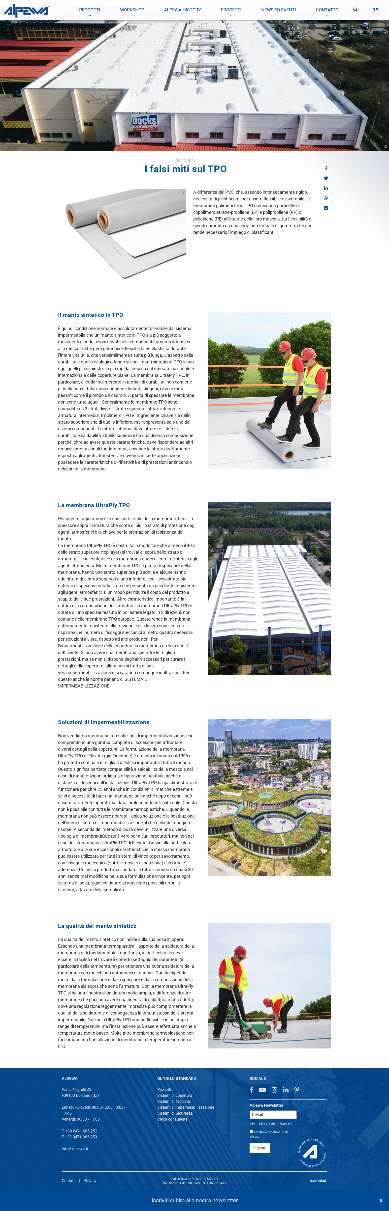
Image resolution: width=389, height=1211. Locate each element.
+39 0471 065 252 (81, 1131)
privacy (254, 1136)
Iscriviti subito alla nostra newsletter (195, 1200)
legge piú (286, 1123)
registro (259, 1148)
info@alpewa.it (75, 1149)
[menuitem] (89, 10)
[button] (326, 168)
